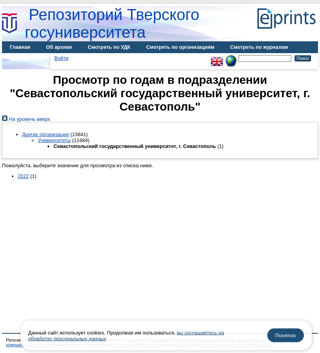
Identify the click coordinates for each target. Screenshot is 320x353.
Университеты (54, 140)
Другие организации (45, 134)
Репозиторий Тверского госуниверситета (112, 23)
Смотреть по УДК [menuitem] (109, 47)
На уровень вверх (26, 119)
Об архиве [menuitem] (59, 47)
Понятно (285, 335)
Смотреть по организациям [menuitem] (180, 47)
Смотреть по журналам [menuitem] (259, 47)
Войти (61, 58)
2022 (23, 176)
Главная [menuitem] (20, 47)
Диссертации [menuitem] (26, 59)
